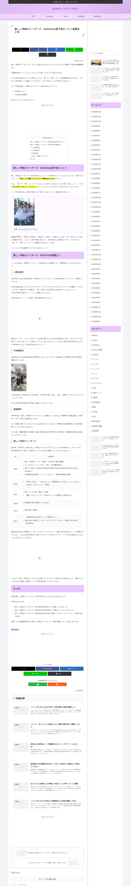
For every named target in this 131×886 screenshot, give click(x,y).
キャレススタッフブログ (28, 225)
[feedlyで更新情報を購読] (45, 680)
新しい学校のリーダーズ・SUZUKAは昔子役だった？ (48, 137)
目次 (44, 133)
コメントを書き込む (47, 876)
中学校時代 (36, 146)
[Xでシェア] (23, 50)
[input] (105, 53)
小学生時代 (36, 143)
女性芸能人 (15, 625)
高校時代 (35, 148)
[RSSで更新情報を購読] (49, 680)
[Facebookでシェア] (35, 50)
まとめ (33, 154)
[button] (72, 50)
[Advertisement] (47, 41)
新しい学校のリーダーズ (40, 151)
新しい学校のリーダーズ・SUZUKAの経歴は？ (46, 140)
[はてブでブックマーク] (47, 50)
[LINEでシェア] (60, 50)
